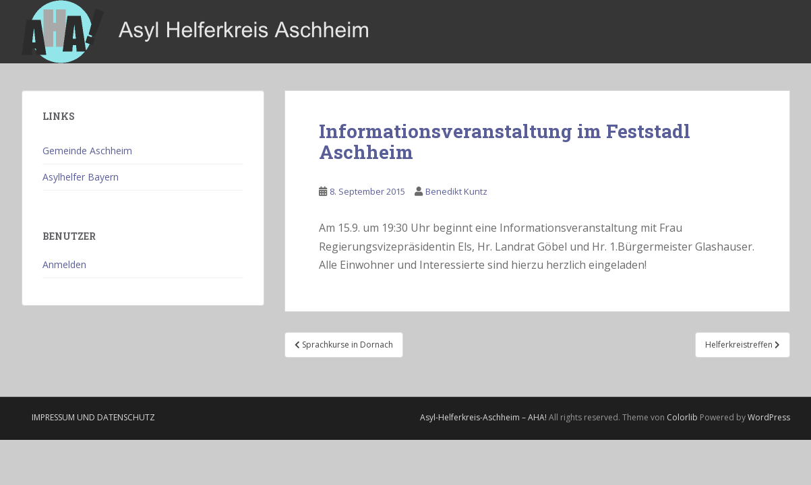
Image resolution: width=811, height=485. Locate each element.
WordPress (769, 417)
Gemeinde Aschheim (87, 150)
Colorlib (682, 417)
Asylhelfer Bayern (80, 176)
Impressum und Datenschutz (93, 417)
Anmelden (64, 264)
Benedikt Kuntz (456, 191)
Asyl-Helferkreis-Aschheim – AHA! (483, 417)
